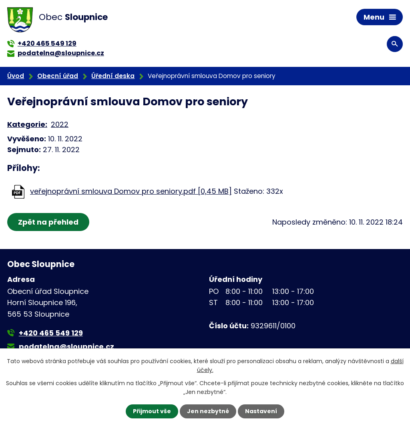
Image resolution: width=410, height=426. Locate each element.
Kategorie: (27, 124)
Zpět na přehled (48, 222)
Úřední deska (113, 76)
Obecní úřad (57, 76)
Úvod (15, 76)
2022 (59, 124)
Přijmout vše (152, 411)
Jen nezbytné (208, 411)
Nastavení (261, 411)
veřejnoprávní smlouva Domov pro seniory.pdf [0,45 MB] (131, 191)
